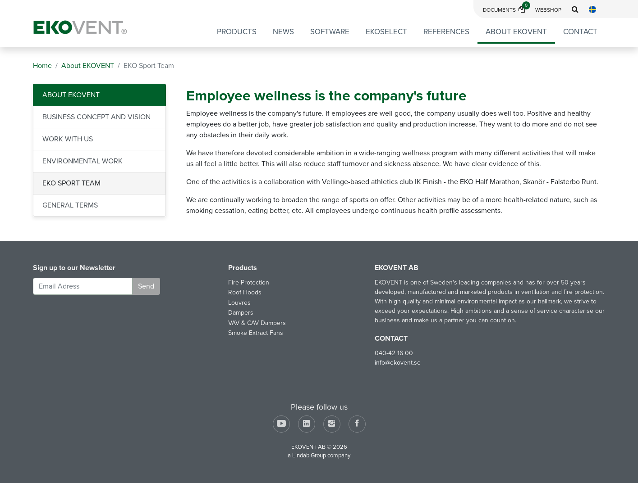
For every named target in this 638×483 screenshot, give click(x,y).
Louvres (239, 303)
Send (146, 286)
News (283, 31)
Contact (580, 31)
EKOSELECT (386, 31)
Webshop (548, 10)
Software (329, 31)
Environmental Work (82, 161)
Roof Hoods (245, 292)
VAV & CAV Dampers (257, 323)
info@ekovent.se (398, 362)
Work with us (67, 139)
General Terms (70, 205)
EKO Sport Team (71, 183)
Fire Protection (248, 282)
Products (237, 31)
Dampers (240, 312)
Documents (506, 10)
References (446, 31)
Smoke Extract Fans (255, 333)
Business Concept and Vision (96, 117)
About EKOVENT (516, 31)
